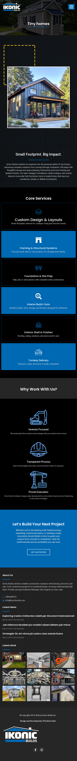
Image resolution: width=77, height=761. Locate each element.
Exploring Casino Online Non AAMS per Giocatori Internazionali (38, 615)
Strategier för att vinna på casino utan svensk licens (32, 633)
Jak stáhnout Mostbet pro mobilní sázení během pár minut (36, 624)
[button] (38, 172)
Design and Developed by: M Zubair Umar (38, 721)
